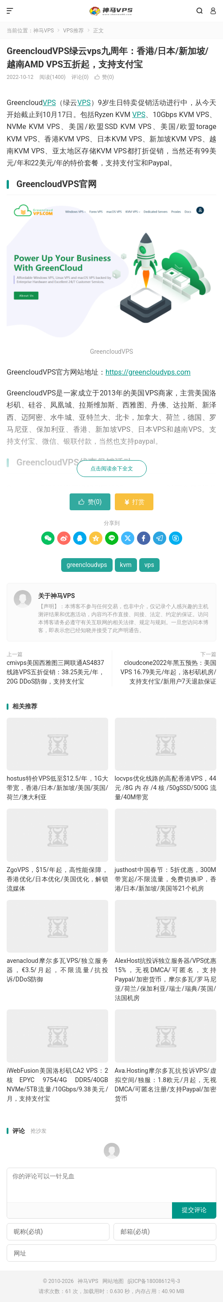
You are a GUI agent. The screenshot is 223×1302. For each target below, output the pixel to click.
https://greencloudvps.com (148, 372)
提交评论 (194, 1209)
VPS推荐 (73, 30)
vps (149, 564)
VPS (49, 102)
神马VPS (111, 11)
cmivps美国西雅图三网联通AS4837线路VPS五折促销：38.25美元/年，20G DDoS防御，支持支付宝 (56, 672)
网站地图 (113, 1281)
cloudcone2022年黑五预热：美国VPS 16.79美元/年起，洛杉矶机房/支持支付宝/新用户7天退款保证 (168, 672)
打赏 (134, 501)
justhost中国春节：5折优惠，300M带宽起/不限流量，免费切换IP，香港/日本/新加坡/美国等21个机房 (165, 879)
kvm (126, 564)
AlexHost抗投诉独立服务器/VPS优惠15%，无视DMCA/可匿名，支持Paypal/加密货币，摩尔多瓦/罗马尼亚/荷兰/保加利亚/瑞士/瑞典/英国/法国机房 (165, 979)
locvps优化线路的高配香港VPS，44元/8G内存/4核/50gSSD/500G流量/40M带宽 (165, 788)
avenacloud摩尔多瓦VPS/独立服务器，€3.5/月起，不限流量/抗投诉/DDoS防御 (57, 970)
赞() (104, 77)
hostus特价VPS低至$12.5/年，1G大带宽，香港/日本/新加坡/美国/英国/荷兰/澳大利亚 (57, 788)
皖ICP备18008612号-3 (154, 1281)
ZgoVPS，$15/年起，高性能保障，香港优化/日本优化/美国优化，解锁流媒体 (57, 879)
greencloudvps (87, 564)
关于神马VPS (56, 595)
